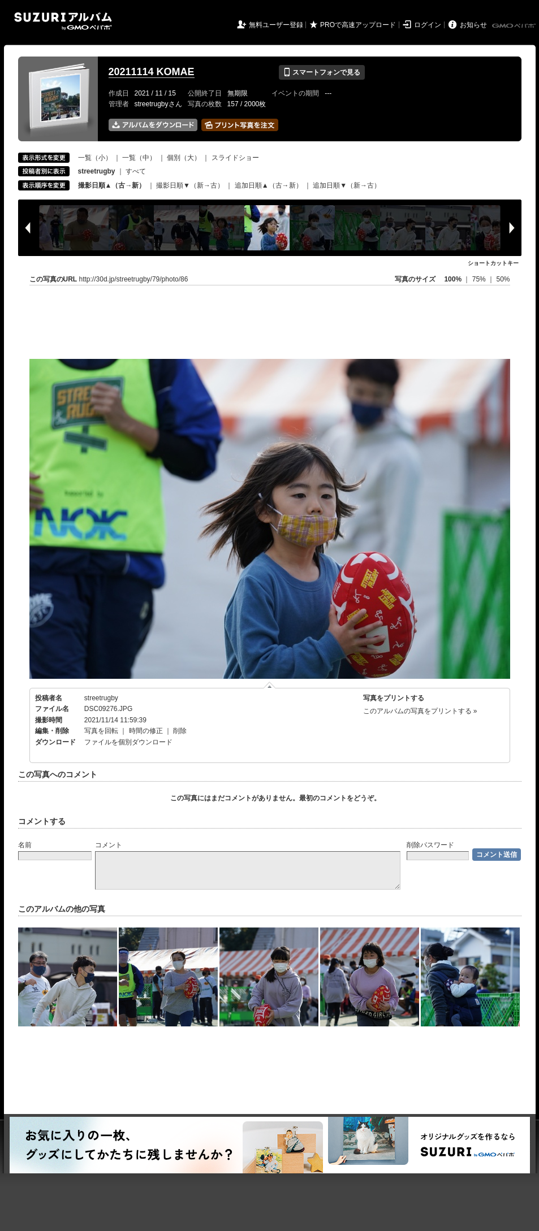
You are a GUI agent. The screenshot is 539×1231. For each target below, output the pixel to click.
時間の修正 (146, 731)
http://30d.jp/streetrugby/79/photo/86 (133, 279)
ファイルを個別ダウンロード (128, 742)
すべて (136, 171)
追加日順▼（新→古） (347, 185)
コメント (108, 845)
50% (503, 279)
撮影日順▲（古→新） (112, 185)
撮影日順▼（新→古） (190, 185)
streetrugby (101, 698)
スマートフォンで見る (321, 72)
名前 (25, 845)
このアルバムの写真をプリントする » (420, 711)
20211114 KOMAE (152, 71)
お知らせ (473, 25)
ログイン (427, 25)
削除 (180, 731)
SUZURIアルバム (63, 21)
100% (452, 279)
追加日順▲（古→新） (269, 185)
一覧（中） (139, 158)
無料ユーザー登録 (276, 25)
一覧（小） (95, 158)
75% (480, 279)
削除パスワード (430, 845)
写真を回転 (101, 731)
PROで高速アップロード (358, 25)
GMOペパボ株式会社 (514, 26)
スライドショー (235, 158)
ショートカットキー (493, 263)
